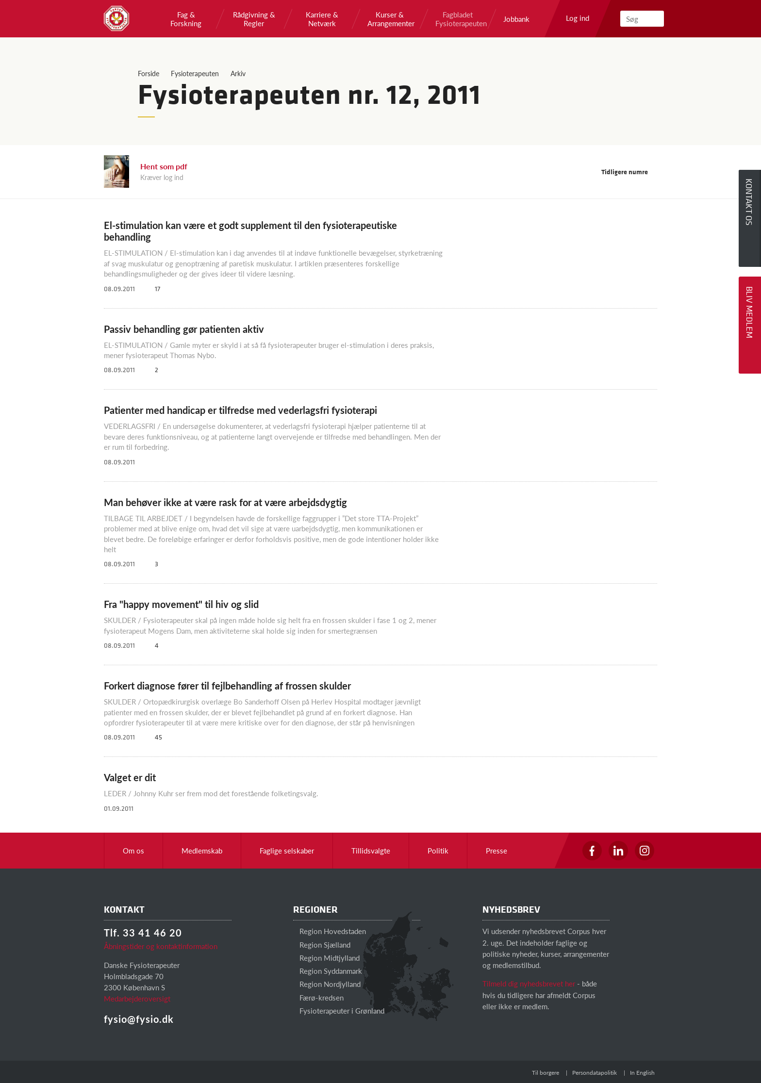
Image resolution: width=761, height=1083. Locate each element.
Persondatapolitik (594, 1072)
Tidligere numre (629, 171)
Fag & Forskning (185, 19)
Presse (496, 850)
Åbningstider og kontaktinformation (160, 946)
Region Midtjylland (326, 957)
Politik (438, 850)
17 (153, 288)
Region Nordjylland (327, 984)
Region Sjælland (321, 944)
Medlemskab (202, 850)
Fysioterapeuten (195, 73)
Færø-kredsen (318, 997)
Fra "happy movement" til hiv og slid (181, 604)
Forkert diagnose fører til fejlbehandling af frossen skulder (227, 685)
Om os (133, 850)
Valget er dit (130, 777)
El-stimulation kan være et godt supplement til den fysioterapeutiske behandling (250, 231)
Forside (148, 73)
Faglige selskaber (287, 850)
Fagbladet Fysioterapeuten (457, 19)
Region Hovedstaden (329, 931)
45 (154, 736)
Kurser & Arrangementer (389, 19)
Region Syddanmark (327, 971)
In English (642, 1072)
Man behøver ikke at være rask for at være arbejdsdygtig (225, 502)
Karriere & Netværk (322, 19)
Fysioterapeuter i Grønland (338, 1010)
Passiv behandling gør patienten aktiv (184, 329)
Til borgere (545, 1072)
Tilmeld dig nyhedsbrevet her (528, 983)
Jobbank (516, 19)
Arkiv (238, 73)
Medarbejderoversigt (137, 998)
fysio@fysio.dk (139, 1019)
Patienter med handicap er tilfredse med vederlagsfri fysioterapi (240, 410)
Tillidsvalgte (370, 850)
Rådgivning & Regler (254, 19)
